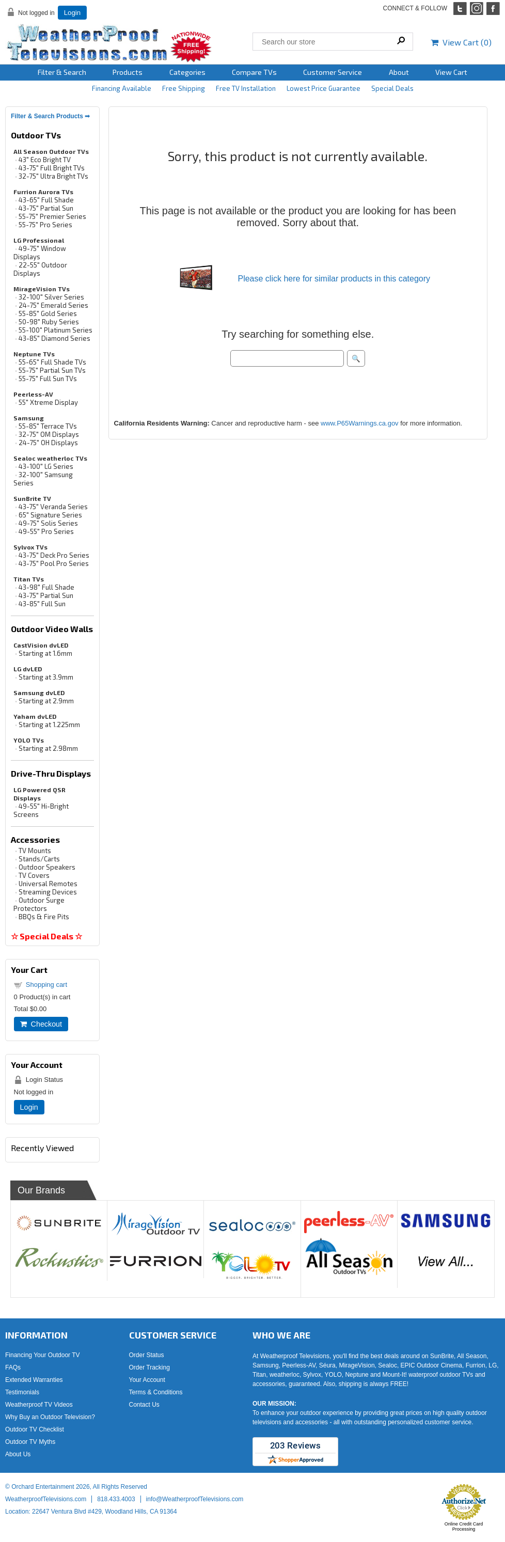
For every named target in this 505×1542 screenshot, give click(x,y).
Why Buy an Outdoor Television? (50, 1417)
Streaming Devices (48, 892)
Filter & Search (62, 72)
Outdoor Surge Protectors (39, 904)
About (399, 72)
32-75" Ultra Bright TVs (53, 176)
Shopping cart (46, 984)
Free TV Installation (246, 88)
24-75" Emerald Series (53, 305)
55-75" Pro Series (45, 225)
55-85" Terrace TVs (48, 426)
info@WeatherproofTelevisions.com (195, 1499)
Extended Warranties (34, 1379)
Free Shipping (183, 88)
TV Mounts (35, 850)
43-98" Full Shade (46, 587)
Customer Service (332, 72)
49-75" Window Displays (39, 252)
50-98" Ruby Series (49, 322)
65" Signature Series (50, 515)
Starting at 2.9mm (46, 701)
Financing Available (121, 88)
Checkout (41, 1024)
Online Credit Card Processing (464, 1526)
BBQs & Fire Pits (44, 916)
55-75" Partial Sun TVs (52, 370)
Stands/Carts (39, 859)
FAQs (13, 1367)
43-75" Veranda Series (53, 506)
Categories (187, 72)
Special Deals (392, 88)
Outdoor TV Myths (30, 1441)
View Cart (451, 72)
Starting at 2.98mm (48, 748)
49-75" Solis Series (48, 523)
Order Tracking (149, 1367)
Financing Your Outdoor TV (42, 1355)
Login (72, 12)
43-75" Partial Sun (46, 208)
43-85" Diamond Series (54, 338)
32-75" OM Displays (49, 434)
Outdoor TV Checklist (34, 1429)
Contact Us (144, 1404)
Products (128, 72)
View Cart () (461, 42)
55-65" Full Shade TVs (52, 362)
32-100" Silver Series (51, 297)
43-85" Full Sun (42, 604)
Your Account (147, 1379)
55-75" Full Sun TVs (48, 378)
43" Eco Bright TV (45, 159)
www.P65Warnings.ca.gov (360, 423)
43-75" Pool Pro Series (54, 563)
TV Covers (34, 875)
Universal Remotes (48, 883)
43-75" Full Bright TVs (52, 168)
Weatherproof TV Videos (39, 1404)
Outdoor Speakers (47, 867)
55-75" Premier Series (52, 216)
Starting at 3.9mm (46, 677)
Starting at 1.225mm (49, 724)
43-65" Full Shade (46, 200)
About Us (17, 1454)
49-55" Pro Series (46, 531)
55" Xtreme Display (48, 402)
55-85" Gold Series (48, 313)
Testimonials (22, 1392)
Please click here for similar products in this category (334, 278)
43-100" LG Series (46, 466)
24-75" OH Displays (48, 442)
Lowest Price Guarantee (323, 88)
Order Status (146, 1355)
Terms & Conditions (156, 1392)
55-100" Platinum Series (55, 330)
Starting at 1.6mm (45, 653)
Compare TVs (254, 72)
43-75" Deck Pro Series (54, 555)
